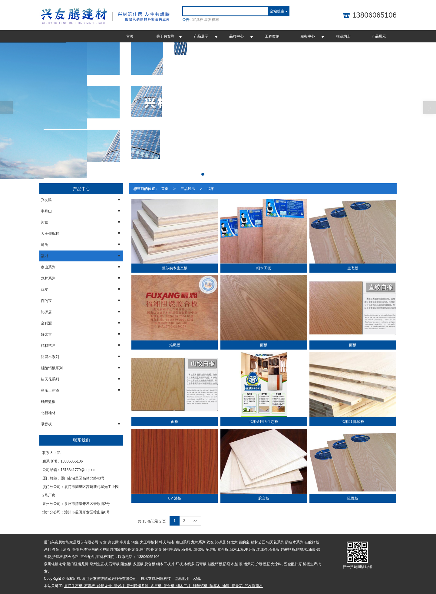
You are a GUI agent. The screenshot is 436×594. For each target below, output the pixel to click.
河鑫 (44, 222)
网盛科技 (163, 578)
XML (197, 578)
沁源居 (46, 312)
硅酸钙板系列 (52, 368)
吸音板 (46, 424)
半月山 (46, 211)
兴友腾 (46, 200)
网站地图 (182, 578)
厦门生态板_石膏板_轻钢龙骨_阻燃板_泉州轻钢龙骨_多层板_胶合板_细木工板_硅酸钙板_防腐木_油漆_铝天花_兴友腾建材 (163, 586)
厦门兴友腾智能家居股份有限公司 (109, 578)
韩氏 (44, 245)
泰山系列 (48, 267)
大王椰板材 (50, 233)
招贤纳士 (343, 36)
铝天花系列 (50, 379)
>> (195, 521)
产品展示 (201, 36)
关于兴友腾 (165, 36)
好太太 (46, 334)
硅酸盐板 (48, 402)
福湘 (44, 256)
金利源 (46, 323)
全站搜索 (277, 11)
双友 (44, 289)
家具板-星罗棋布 (205, 20)
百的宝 (46, 301)
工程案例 (272, 36)
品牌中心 (236, 36)
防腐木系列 (50, 357)
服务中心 (307, 36)
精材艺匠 (48, 345)
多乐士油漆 (50, 390)
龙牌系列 (48, 278)
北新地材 (48, 413)
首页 (130, 36)
